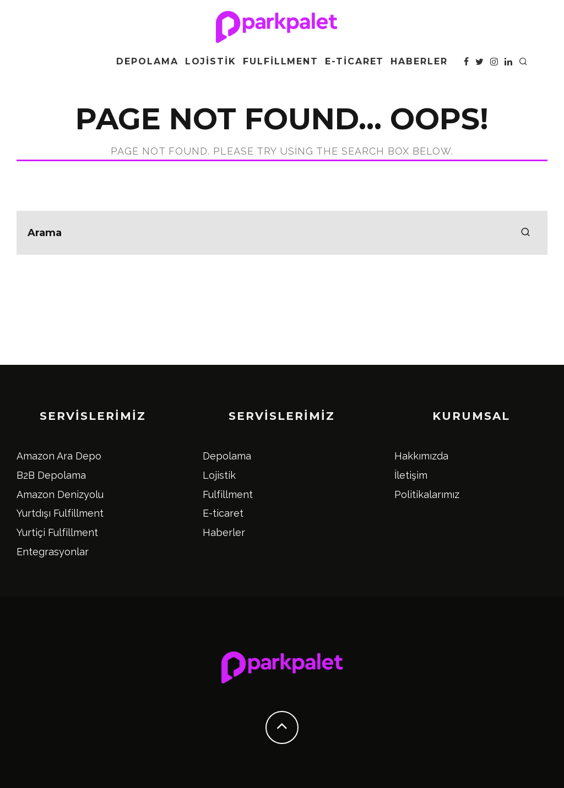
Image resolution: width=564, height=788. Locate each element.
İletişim (410, 475)
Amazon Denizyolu (60, 494)
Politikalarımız (426, 494)
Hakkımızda (421, 456)
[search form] (282, 233)
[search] (525, 233)
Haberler (419, 61)
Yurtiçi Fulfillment (57, 532)
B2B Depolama (51, 475)
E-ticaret (354, 61)
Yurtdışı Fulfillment (60, 513)
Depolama (147, 61)
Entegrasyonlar (53, 551)
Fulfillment (280, 61)
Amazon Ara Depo (59, 456)
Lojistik (210, 61)
